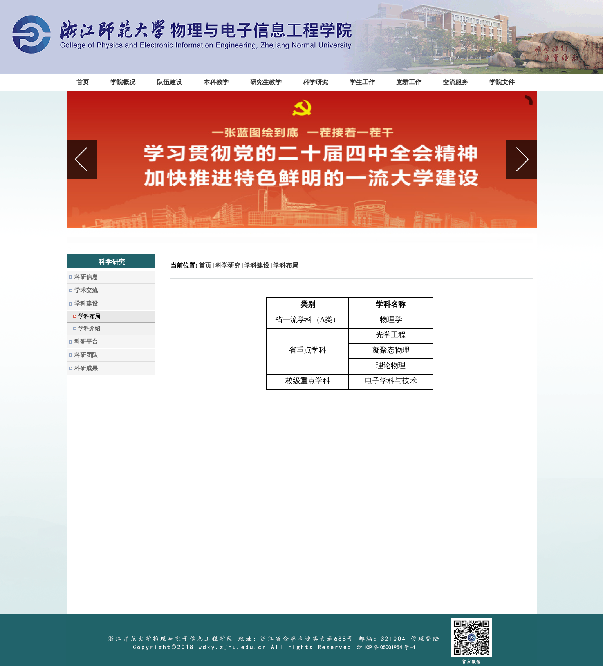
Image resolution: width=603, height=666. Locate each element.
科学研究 (227, 265)
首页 (205, 265)
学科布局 (285, 265)
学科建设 (256, 265)
